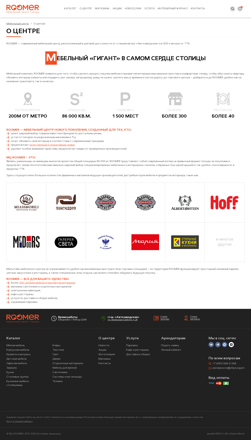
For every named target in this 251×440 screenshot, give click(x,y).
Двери (56, 359)
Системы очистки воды (67, 377)
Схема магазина (195, 318)
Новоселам (133, 9)
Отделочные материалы (68, 363)
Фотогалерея (106, 354)
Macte (241, 434)
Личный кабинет (171, 350)
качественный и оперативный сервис (52, 145)
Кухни (10, 372)
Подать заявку (170, 345)
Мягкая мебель (15, 345)
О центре (86, 9)
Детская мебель (16, 359)
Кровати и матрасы (18, 354)
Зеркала (11, 368)
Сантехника (60, 372)
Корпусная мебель (17, 350)
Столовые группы (17, 377)
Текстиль (58, 350)
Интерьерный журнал (173, 9)
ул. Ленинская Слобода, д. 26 (123, 320)
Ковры (56, 345)
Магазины (102, 9)
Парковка (132, 345)
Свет (56, 354)
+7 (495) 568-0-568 (224, 363)
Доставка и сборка (138, 354)
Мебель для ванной (65, 368)
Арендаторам (173, 338)
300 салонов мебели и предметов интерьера (47, 283)
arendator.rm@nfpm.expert (228, 368)
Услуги (149, 9)
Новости (103, 345)
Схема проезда (164, 318)
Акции (117, 9)
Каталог (70, 9)
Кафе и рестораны (137, 350)
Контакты (198, 9)
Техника (58, 381)
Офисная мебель (16, 363)
